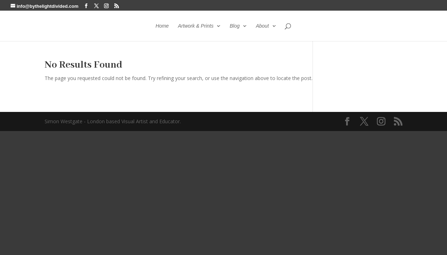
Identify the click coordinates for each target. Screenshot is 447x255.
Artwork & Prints (195, 26)
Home (162, 26)
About (262, 26)
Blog (235, 26)
